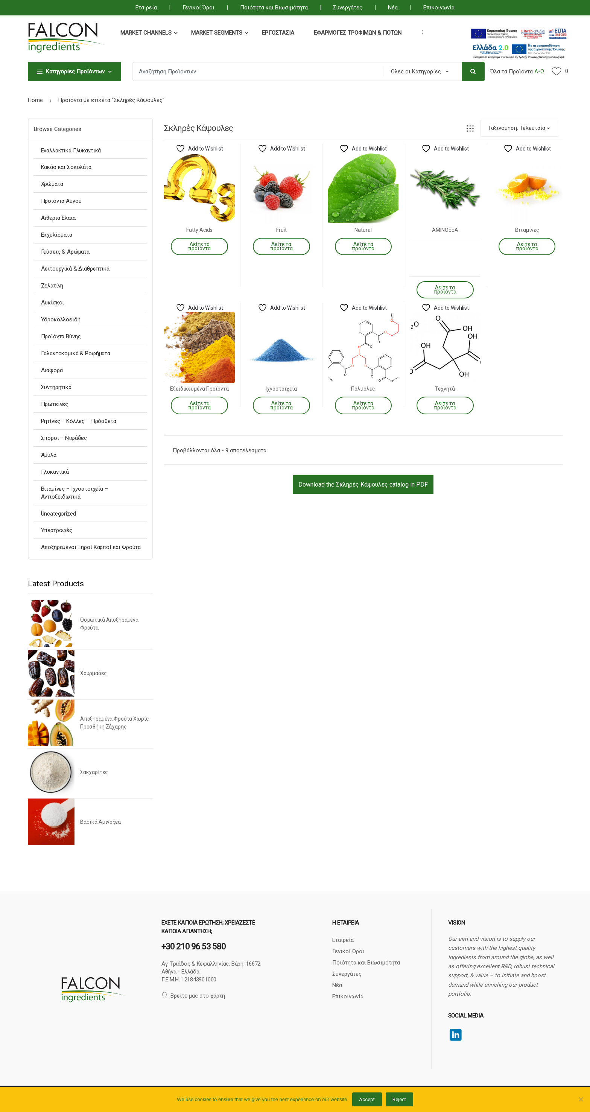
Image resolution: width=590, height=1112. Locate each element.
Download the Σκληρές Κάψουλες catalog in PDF (363, 484)
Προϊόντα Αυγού (61, 201)
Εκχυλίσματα (56, 234)
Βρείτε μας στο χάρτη (193, 995)
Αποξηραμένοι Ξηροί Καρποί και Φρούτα (91, 547)
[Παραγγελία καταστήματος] (519, 128)
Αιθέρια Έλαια (58, 217)
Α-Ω (539, 71)
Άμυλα (48, 455)
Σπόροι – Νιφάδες (64, 438)
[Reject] (580, 1099)
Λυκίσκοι (52, 302)
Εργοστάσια (278, 32)
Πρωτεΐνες (54, 404)
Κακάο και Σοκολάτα (66, 167)
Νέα (393, 7)
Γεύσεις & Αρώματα (65, 251)
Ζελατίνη (52, 285)
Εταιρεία (146, 7)
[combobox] (255, 71)
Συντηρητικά (56, 387)
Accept (367, 1099)
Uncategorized (58, 513)
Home (35, 100)
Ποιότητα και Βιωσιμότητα (274, 7)
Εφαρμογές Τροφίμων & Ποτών (357, 32)
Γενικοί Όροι (198, 7)
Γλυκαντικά (55, 472)
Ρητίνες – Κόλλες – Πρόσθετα (78, 421)
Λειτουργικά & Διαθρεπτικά (75, 268)
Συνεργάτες (347, 7)
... (420, 32)
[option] (90, 723)
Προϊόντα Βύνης (61, 336)
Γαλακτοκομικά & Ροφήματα (75, 353)
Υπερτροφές (57, 530)
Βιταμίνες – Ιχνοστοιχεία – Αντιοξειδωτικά (74, 492)
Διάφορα (52, 370)
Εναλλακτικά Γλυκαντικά (71, 150)
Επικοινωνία (439, 7)
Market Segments (216, 32)
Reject (399, 1099)
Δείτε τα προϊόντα (199, 246)
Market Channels (146, 32)
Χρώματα (52, 184)
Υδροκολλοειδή (61, 319)
